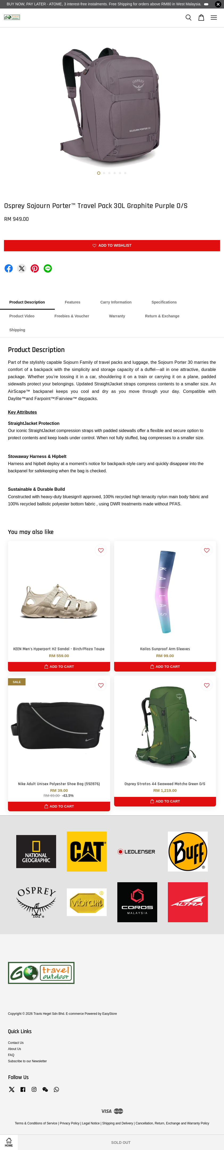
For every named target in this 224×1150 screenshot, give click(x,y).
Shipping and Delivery (117, 1123)
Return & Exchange (162, 316)
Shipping (17, 330)
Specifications (164, 302)
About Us (14, 1049)
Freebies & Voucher (72, 316)
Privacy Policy (70, 1123)
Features (72, 302)
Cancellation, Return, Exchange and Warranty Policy (172, 1123)
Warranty (117, 316)
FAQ (11, 1055)
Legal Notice (90, 1123)
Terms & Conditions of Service (36, 1123)
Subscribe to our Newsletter (27, 1061)
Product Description (27, 302)
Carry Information (115, 302)
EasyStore (109, 1014)
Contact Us (16, 1043)
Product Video (22, 316)
